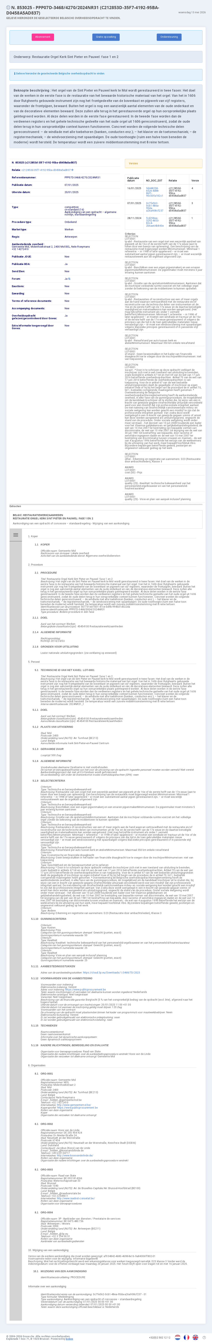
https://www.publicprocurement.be (85, 989)
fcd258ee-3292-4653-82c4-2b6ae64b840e (155, 222)
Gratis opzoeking (106, 36)
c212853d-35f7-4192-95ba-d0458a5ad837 (48, 170)
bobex (69, 1338)
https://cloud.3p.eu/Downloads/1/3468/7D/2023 (111, 972)
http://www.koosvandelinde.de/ (75, 1155)
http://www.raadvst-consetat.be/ (76, 1198)
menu (16, 535)
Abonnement (42, 36)
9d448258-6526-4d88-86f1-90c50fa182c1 (154, 192)
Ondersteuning (169, 36)
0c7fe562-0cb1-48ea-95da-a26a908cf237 (154, 207)
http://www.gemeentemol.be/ (74, 1105)
